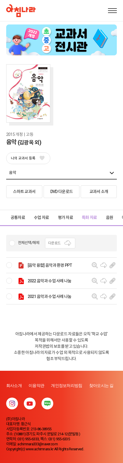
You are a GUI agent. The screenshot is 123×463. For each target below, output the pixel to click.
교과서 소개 (98, 191)
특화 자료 (89, 217)
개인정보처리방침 (66, 385)
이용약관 (36, 385)
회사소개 (14, 385)
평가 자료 (65, 217)
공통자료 (18, 217)
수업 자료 (41, 217)
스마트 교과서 (24, 191)
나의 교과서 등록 (27, 158)
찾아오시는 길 (101, 385)
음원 (109, 217)
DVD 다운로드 (61, 191)
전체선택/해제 (28, 242)
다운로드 (60, 243)
